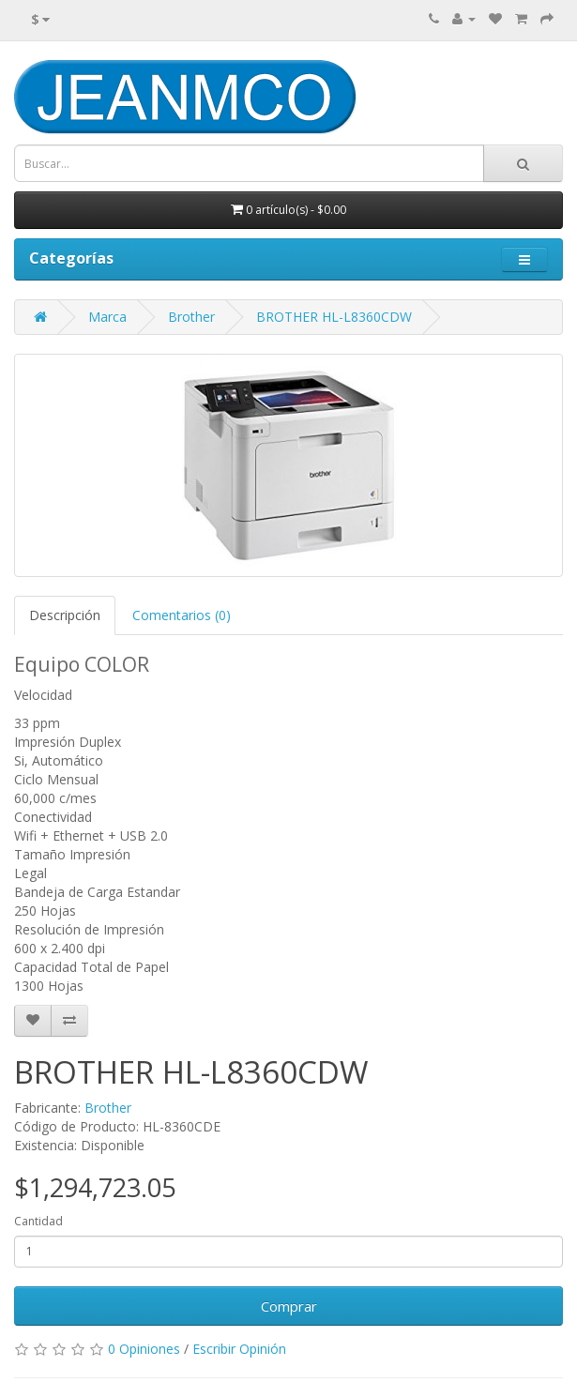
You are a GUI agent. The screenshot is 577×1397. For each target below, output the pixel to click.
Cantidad (38, 1221)
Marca (107, 317)
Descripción (64, 615)
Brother (191, 317)
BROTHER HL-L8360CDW (334, 317)
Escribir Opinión (239, 1349)
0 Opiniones (144, 1349)
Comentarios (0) (181, 615)
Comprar (289, 1306)
